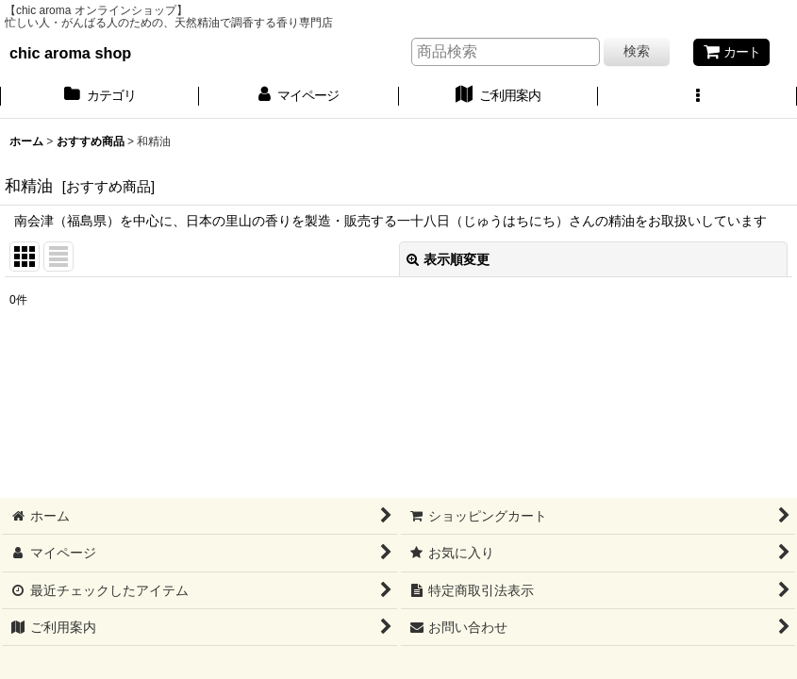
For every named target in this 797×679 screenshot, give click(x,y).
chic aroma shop (70, 52)
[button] (697, 97)
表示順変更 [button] (448, 259)
